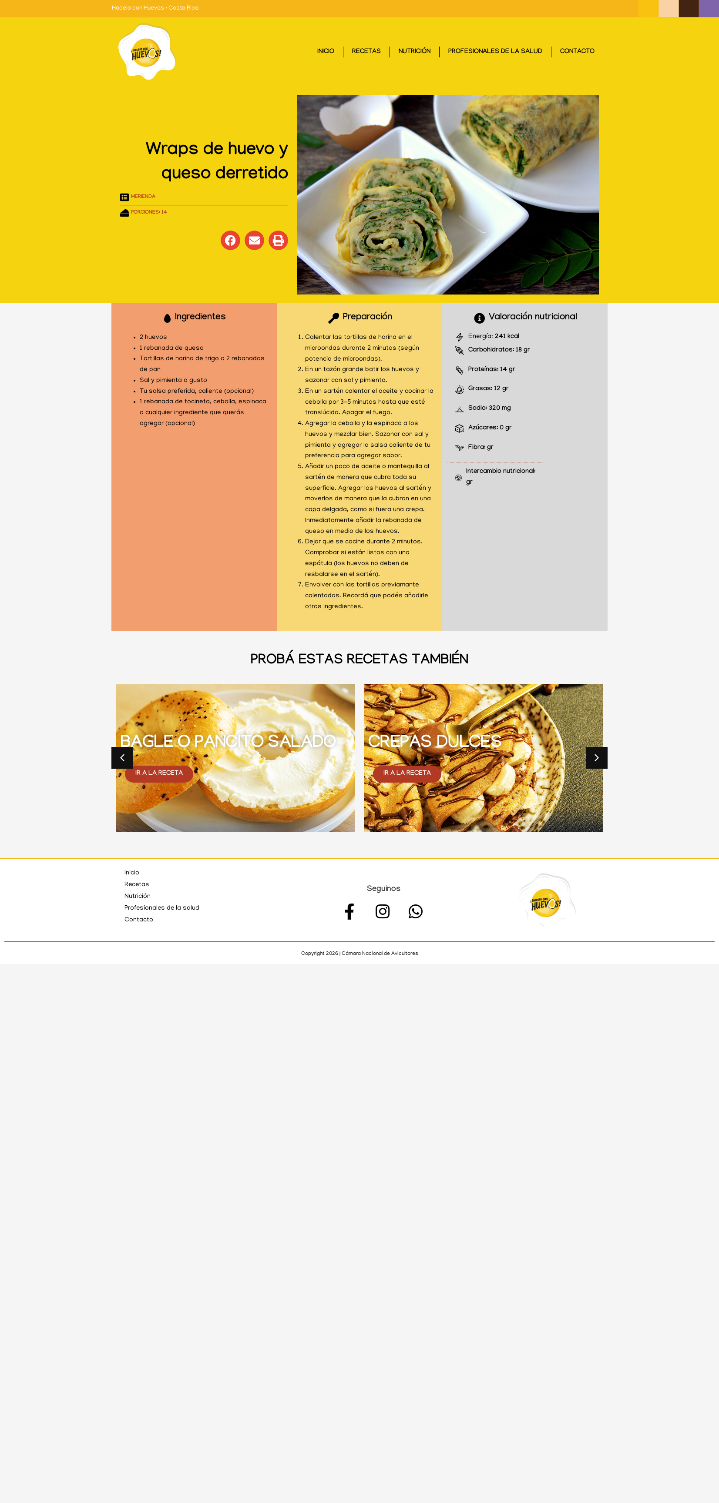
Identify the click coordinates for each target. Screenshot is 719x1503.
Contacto (577, 52)
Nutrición (414, 52)
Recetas (366, 52)
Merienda (143, 197)
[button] (230, 240)
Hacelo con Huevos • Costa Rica (155, 8)
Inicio (325, 52)
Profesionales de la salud (495, 52)
